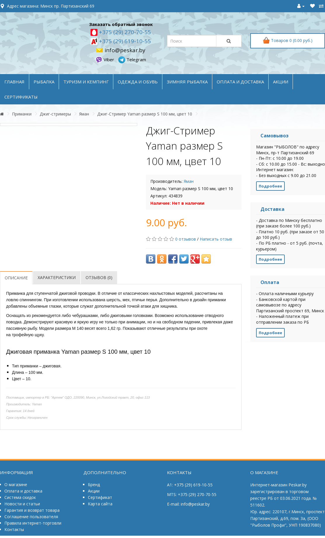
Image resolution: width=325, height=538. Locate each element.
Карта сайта (100, 504)
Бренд (94, 484)
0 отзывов (185, 239)
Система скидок (20, 497)
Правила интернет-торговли (32, 523)
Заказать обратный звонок (121, 24)
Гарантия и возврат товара (32, 510)
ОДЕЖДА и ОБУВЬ (138, 82)
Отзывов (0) (99, 277)
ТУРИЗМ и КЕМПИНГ (86, 82)
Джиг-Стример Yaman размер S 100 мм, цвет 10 (144, 114)
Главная (14, 82)
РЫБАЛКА (44, 82)
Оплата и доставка (23, 491)
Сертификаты (21, 97)
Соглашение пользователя (31, 516)
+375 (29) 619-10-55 (124, 41)
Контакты (14, 529)
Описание (16, 278)
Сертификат (100, 497)
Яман (84, 114)
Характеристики (57, 277)
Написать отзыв (216, 239)
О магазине (15, 484)
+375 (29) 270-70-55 (124, 32)
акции (280, 82)
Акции (94, 491)
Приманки (22, 114)
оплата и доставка (240, 82)
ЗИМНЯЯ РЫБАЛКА (187, 82)
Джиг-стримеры (55, 114)
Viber (105, 59)
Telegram (132, 59)
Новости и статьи (22, 504)
